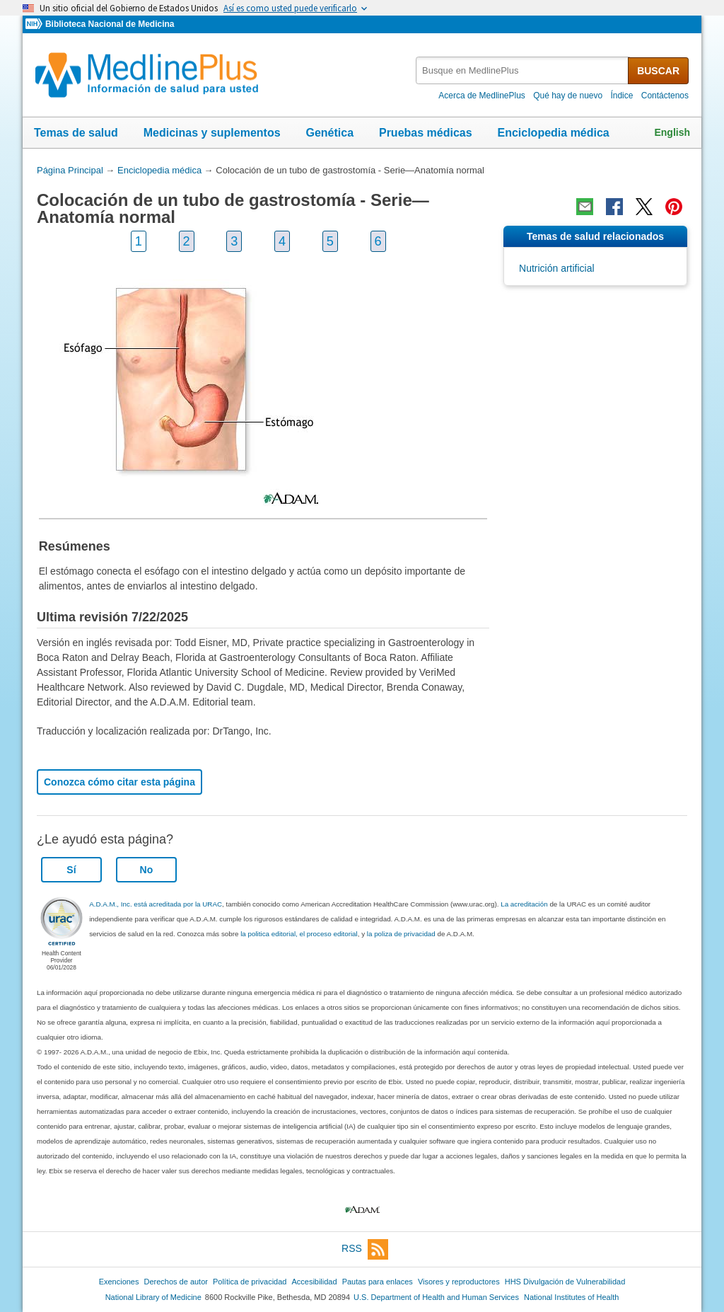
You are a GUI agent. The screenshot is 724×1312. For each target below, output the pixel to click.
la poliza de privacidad (401, 934)
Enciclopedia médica (553, 133)
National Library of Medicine (153, 1297)
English (672, 132)
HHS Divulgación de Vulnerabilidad (565, 1281)
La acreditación (524, 904)
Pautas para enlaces (377, 1281)
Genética (329, 133)
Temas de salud (76, 133)
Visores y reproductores (459, 1281)
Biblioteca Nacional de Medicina (109, 24)
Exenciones (119, 1281)
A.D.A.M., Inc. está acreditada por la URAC (155, 904)
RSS (364, 1249)
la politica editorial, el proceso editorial (299, 934)
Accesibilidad (314, 1281)
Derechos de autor (176, 1281)
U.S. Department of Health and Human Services (436, 1297)
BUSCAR (658, 70)
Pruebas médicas (425, 133)
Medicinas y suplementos (212, 133)
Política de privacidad (249, 1281)
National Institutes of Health (571, 1297)
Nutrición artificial (557, 268)
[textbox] (523, 70)
